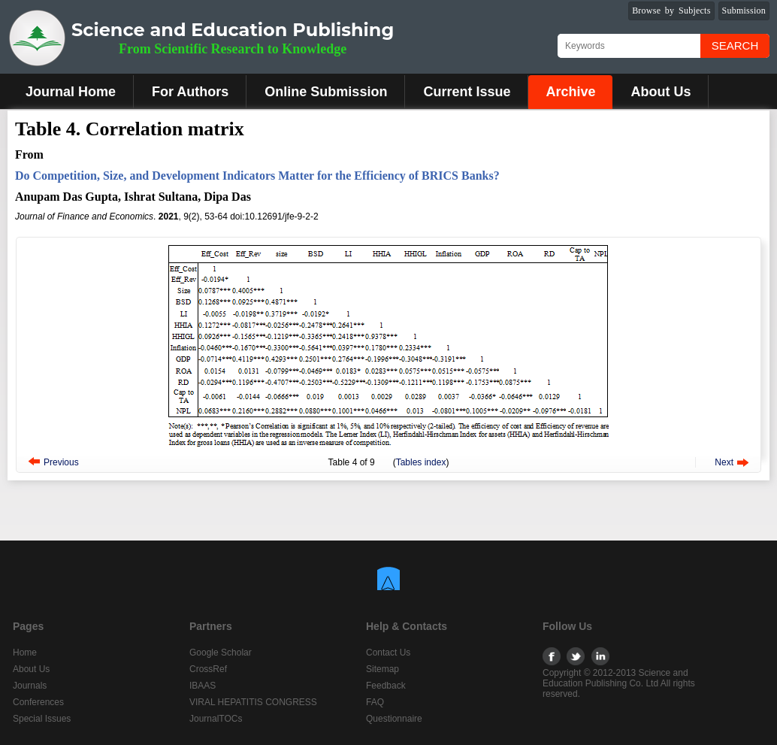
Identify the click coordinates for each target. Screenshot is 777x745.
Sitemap (382, 669)
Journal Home (71, 91)
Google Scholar (220, 652)
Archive (570, 91)
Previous (61, 462)
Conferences (38, 702)
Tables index (421, 462)
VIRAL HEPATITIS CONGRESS (253, 702)
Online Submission (326, 91)
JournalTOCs (215, 718)
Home (25, 652)
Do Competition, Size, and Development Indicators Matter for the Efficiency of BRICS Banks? (257, 175)
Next (724, 462)
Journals (30, 685)
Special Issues (42, 718)
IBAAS (202, 685)
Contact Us (388, 652)
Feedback (386, 685)
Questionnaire (394, 718)
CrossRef (208, 669)
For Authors (190, 91)
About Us (660, 91)
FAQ (375, 702)
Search (735, 45)
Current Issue (466, 91)
